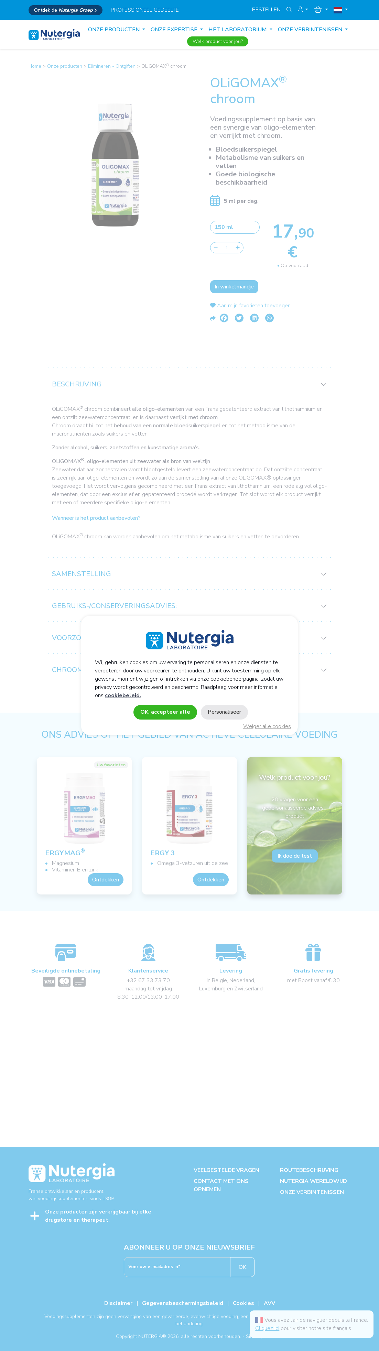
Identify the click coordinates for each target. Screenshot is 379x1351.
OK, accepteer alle (165, 712)
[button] (303, 10)
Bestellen (266, 9)
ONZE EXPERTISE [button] (175, 29)
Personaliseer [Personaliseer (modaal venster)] (224, 712)
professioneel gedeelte (145, 10)
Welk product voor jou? (218, 41)
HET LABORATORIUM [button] (238, 29)
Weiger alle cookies (267, 727)
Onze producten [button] (114, 29)
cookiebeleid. (123, 696)
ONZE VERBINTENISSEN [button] (311, 29)
